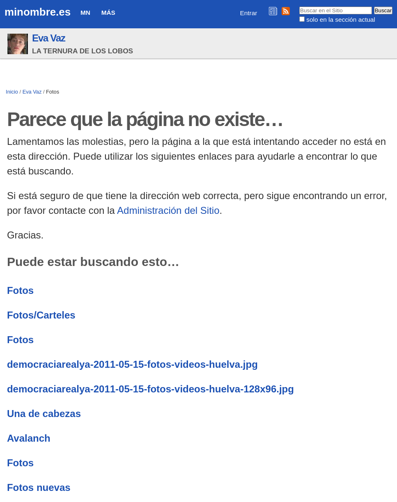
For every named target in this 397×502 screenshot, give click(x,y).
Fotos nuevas (39, 487)
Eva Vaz (48, 38)
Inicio (12, 92)
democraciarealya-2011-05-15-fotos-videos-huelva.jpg (132, 364)
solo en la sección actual (340, 19)
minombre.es (38, 12)
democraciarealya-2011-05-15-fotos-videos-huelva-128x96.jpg (150, 388)
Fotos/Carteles (41, 315)
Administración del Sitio (168, 210)
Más (108, 12)
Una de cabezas (44, 413)
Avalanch (28, 438)
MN (85, 12)
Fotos (20, 290)
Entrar (248, 12)
